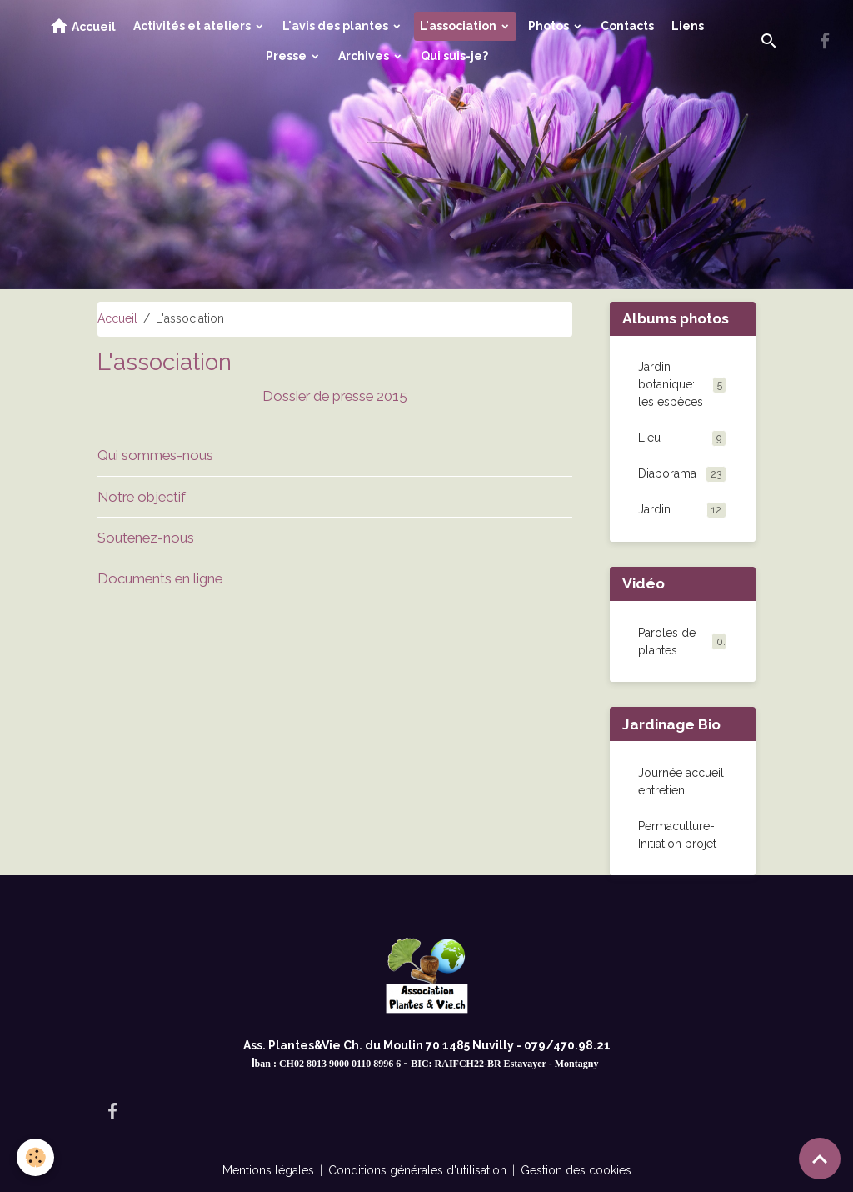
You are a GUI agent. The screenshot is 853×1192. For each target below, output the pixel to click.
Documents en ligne (159, 578)
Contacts (627, 26)
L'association (459, 26)
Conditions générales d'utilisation (417, 1170)
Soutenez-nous (145, 537)
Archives (365, 56)
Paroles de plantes (667, 641)
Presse (287, 56)
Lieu (682, 438)
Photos (549, 26)
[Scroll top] (820, 1158)
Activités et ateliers (193, 26)
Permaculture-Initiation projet (677, 834)
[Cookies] (35, 1157)
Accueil (82, 26)
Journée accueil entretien (681, 781)
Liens (687, 26)
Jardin (682, 510)
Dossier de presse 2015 (334, 396)
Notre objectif (141, 496)
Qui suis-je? (454, 56)
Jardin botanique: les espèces (682, 384)
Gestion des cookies (576, 1170)
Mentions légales (268, 1170)
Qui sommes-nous (155, 455)
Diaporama (682, 474)
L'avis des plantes (336, 26)
